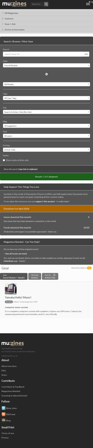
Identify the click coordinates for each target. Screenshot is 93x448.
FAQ (3, 370)
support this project (45, 201)
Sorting (6, 145)
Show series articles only (16, 160)
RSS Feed (8, 414)
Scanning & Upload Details (14, 395)
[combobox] (46, 65)
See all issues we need (16, 253)
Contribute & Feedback (12, 386)
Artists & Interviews (13, 29)
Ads (5, 107)
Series (6, 155)
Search (6, 49)
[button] (39, 4)
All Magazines (9, 13)
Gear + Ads (8, 24)
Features (7, 18)
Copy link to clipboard (27, 169)
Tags (5, 93)
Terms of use (7, 433)
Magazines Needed (10, 391)
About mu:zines (9, 366)
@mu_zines (9, 408)
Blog (6, 420)
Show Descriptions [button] (81, 268)
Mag (5, 121)
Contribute (8, 261)
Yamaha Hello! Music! (18, 297)
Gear (5, 61)
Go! (86, 54)
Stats (4, 375)
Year (5, 131)
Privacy (5, 437)
